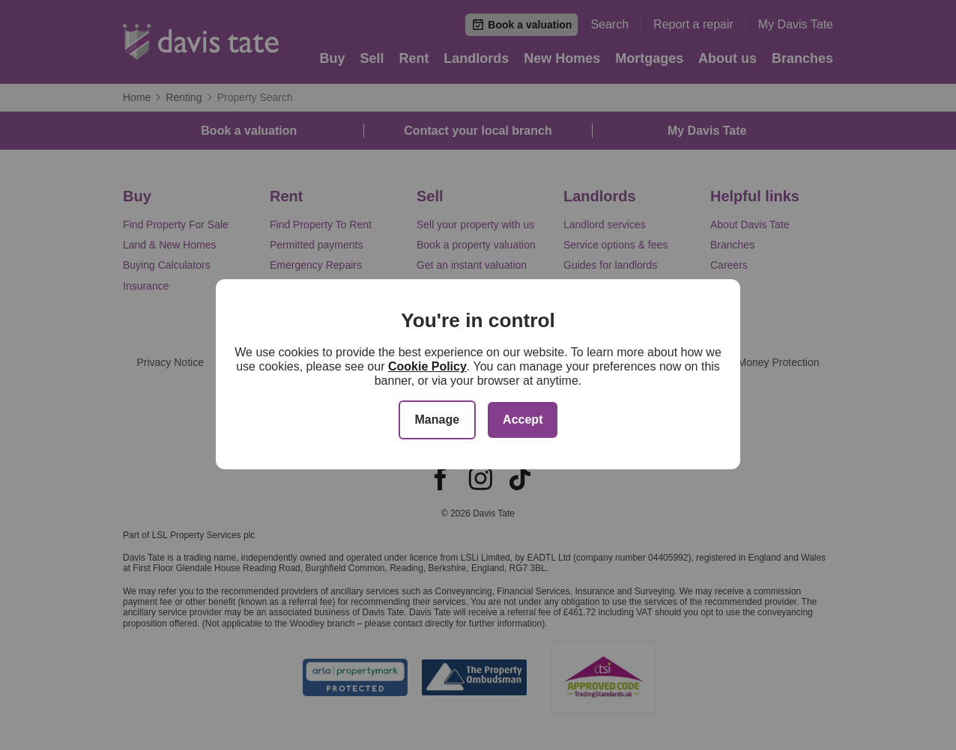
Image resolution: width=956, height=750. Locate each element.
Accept (522, 419)
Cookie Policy (427, 366)
